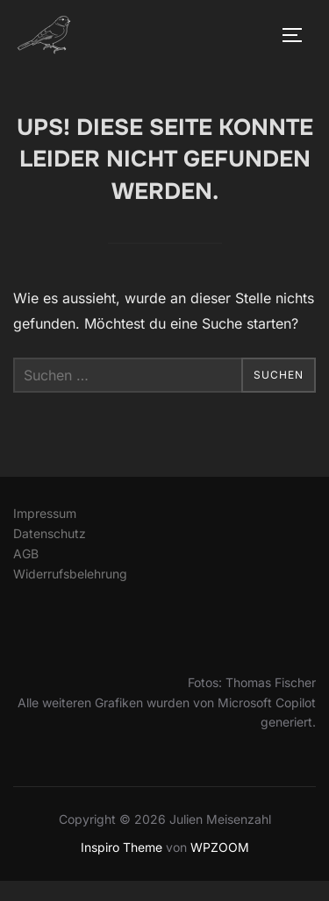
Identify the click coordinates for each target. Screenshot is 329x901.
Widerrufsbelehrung (70, 573)
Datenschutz (49, 533)
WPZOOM (219, 847)
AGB (26, 553)
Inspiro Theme (121, 847)
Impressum (44, 513)
